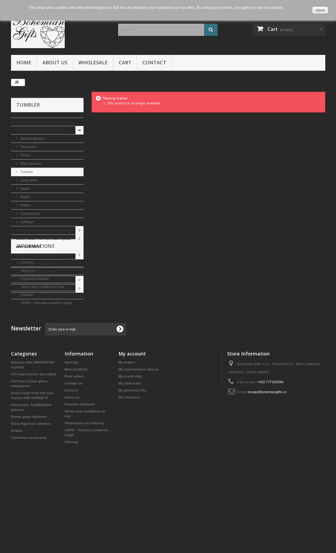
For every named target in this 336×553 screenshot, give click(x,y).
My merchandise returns (138, 446)
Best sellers (74, 453)
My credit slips (130, 453)
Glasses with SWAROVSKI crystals (45, 122)
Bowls (25, 197)
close (320, 10)
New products (76, 446)
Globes (22, 280)
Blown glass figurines (34, 263)
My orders (126, 439)
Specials (72, 439)
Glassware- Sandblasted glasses (43, 255)
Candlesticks (30, 214)
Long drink (28, 180)
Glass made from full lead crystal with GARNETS (43, 243)
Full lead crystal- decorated (38, 130)
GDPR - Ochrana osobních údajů (46, 364)
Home (23, 62)
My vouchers (129, 474)
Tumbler (26, 172)
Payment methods (34, 339)
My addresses (130, 460)
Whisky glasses (32, 138)
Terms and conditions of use (42, 348)
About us (54, 62)
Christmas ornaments (34, 288)
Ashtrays (27, 222)
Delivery (27, 323)
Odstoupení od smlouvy (84, 500)
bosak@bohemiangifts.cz (267, 469)
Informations (35, 309)
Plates (25, 205)
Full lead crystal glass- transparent (45, 230)
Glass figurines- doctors (36, 272)
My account (132, 430)
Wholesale (93, 62)
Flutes (25, 155)
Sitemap (71, 519)
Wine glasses (30, 163)
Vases (25, 188)
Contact (154, 62)
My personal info (132, 467)
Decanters (28, 147)
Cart (125, 62)
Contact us (74, 460)
